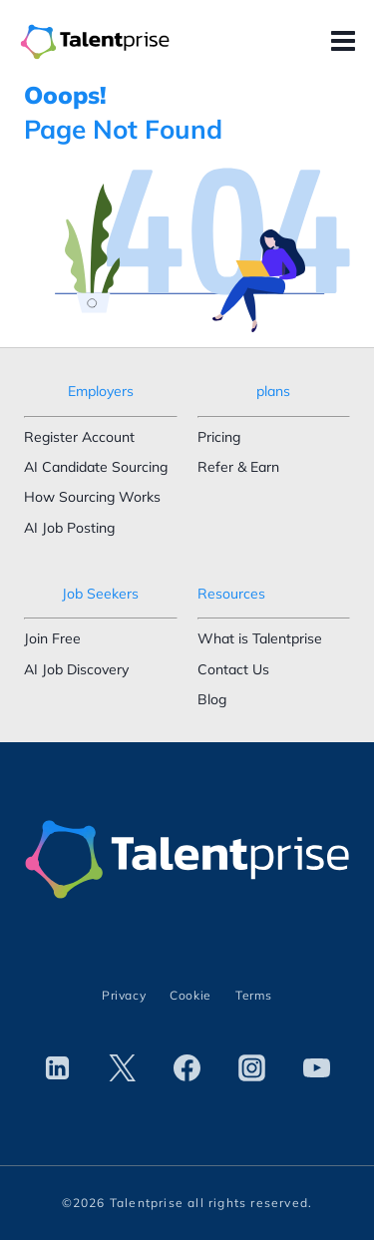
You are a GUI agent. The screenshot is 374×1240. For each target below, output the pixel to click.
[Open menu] (347, 42)
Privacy (124, 995)
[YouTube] (316, 1068)
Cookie (190, 995)
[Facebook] (187, 1068)
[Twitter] (123, 1068)
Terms (253, 995)
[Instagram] (251, 1068)
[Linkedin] (58, 1068)
